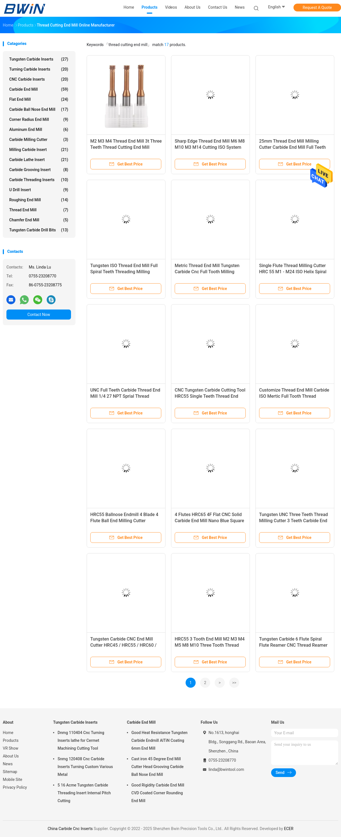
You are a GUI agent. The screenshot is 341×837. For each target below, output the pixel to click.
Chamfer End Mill (38, 220)
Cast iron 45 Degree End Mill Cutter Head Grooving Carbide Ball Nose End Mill (157, 767)
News (8, 764)
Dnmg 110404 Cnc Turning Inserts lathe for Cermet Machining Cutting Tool (81, 740)
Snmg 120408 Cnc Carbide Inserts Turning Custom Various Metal (85, 767)
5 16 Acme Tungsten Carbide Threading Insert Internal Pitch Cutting (84, 793)
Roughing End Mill (38, 200)
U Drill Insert (38, 190)
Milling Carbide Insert (38, 149)
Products (10, 740)
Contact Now (38, 314)
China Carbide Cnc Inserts (70, 828)
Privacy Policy (15, 787)
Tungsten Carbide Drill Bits (38, 230)
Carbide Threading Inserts (38, 180)
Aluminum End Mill (38, 129)
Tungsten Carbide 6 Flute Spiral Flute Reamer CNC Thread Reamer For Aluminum (293, 645)
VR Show (10, 748)
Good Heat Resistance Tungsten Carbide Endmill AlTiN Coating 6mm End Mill (159, 740)
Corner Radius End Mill (38, 119)
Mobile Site (12, 779)
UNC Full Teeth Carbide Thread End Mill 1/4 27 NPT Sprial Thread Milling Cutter (125, 396)
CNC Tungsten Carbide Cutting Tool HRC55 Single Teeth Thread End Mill (210, 396)
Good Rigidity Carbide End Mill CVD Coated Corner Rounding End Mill (157, 793)
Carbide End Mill (38, 89)
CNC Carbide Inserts (38, 79)
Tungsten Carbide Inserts (38, 59)
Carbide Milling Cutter (38, 139)
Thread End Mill (38, 210)
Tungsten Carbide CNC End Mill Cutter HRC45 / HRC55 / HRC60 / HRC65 (123, 645)
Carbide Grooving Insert (38, 169)
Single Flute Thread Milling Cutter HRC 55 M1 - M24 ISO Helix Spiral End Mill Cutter (292, 271)
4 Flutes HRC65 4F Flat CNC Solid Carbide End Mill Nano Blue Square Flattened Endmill (209, 520)
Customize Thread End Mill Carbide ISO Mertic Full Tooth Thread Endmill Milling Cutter (294, 396)
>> (234, 682)
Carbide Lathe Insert (38, 159)
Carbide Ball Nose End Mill (38, 109)
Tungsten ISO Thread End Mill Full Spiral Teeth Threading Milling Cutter (124, 271)
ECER (288, 828)
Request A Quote (317, 7)
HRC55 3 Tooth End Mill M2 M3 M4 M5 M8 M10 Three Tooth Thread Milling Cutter (210, 645)
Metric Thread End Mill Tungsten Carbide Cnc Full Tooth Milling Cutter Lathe (207, 271)
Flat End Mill (38, 99)
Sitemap (10, 771)
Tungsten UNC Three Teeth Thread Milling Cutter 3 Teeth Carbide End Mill (293, 520)
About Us (11, 756)
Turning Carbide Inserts (38, 69)
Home (8, 732)
